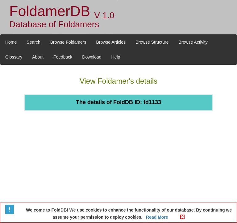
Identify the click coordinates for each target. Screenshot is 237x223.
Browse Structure (151, 42)
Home (11, 42)
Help (115, 57)
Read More (156, 217)
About (38, 57)
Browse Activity (193, 42)
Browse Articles (111, 42)
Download (91, 57)
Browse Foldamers (68, 42)
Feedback (62, 57)
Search (33, 42)
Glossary (13, 57)
